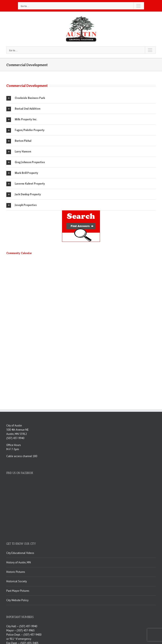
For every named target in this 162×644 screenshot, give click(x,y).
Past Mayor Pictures (17, 543)
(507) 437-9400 (32, 587)
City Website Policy (17, 553)
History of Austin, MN (18, 515)
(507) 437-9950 (40, 604)
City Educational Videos (20, 505)
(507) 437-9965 (26, 583)
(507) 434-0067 (43, 608)
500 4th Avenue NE (17, 430)
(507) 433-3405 (29, 595)
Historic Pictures (15, 524)
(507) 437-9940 (15, 438)
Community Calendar (19, 253)
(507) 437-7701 (46, 612)
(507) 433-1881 (38, 600)
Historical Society (16, 534)
